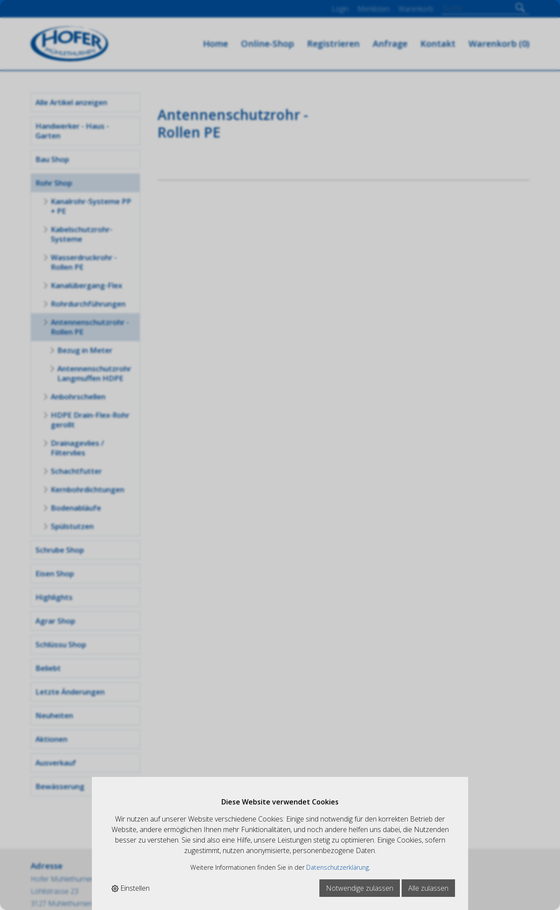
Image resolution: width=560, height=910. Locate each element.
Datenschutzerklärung (337, 867)
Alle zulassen (428, 888)
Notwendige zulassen (359, 888)
